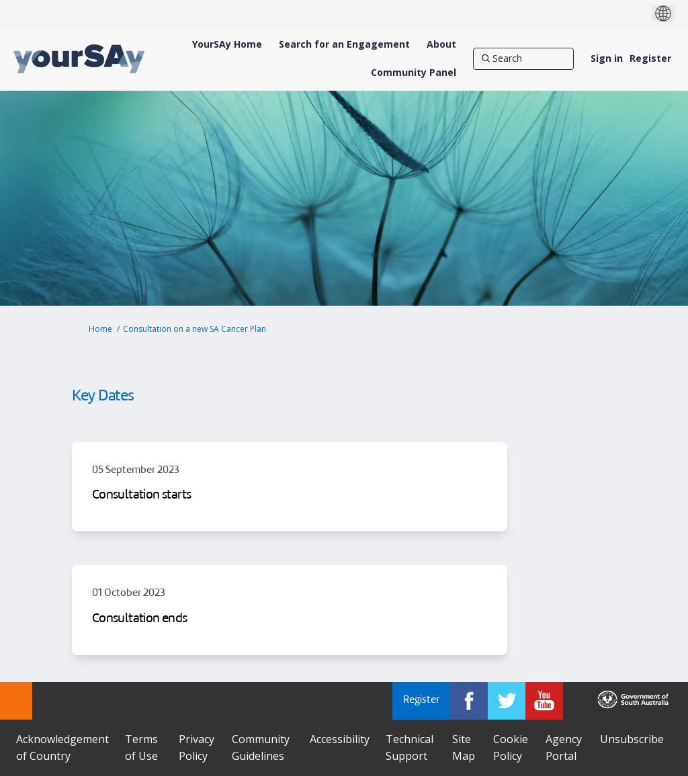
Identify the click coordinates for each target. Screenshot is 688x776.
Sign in (607, 58)
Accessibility (340, 739)
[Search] (523, 58)
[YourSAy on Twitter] (506, 701)
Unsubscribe (632, 739)
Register (650, 58)
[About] (441, 44)
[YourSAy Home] (227, 44)
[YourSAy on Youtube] (544, 701)
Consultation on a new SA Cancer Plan (194, 329)
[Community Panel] (414, 72)
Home (100, 329)
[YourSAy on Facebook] (469, 701)
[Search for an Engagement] (344, 44)
